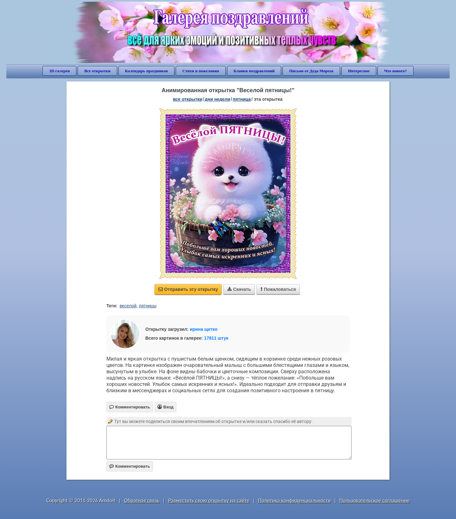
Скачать (239, 289)
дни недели (217, 99)
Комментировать (129, 466)
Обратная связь (142, 500)
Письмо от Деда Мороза (311, 70)
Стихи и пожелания (200, 70)
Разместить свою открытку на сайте (208, 500)
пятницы (147, 305)
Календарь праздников (146, 70)
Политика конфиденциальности (294, 500)
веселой (128, 305)
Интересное (359, 70)
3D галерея (59, 70)
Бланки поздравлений (254, 70)
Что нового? (395, 70)
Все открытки (97, 70)
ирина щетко (204, 329)
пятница (242, 99)
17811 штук (216, 338)
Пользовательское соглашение (374, 500)
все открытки (187, 99)
